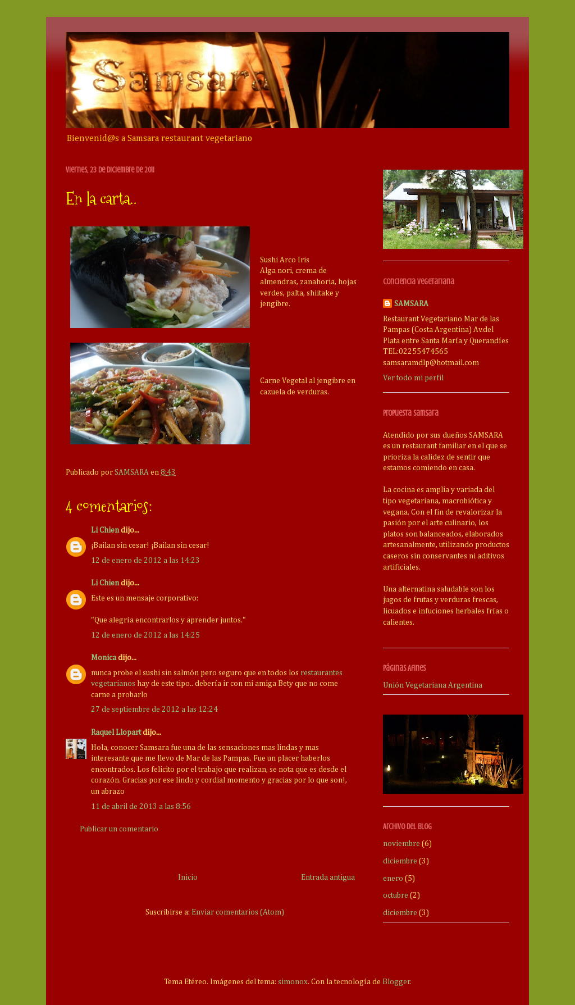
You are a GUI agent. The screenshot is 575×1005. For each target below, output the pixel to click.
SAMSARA (411, 304)
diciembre (400, 861)
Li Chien (105, 530)
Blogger (396, 982)
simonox (293, 982)
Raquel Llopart (116, 732)
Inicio (188, 877)
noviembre (401, 844)
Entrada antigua (328, 877)
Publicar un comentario (119, 829)
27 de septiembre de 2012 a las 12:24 (154, 709)
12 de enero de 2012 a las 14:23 (145, 561)
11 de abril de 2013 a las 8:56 (141, 807)
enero (393, 879)
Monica (103, 658)
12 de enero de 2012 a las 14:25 (145, 635)
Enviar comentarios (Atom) (237, 912)
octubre (395, 895)
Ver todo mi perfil (413, 378)
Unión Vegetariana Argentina (432, 685)
